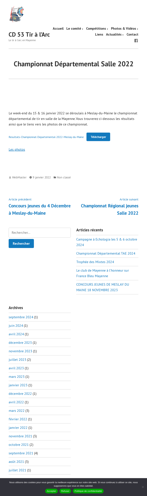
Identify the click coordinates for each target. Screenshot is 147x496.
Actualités (114, 34)
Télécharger (98, 137)
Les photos (17, 149)
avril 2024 (16, 334)
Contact (132, 34)
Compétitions (96, 28)
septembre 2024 (21, 317)
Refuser (65, 491)
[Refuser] (142, 487)
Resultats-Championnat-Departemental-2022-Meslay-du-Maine (46, 137)
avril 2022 (16, 402)
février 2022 (18, 419)
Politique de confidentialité (88, 491)
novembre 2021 (20, 436)
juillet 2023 (17, 359)
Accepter (51, 491)
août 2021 (16, 461)
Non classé (64, 177)
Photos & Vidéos (123, 28)
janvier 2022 (18, 427)
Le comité (73, 28)
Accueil (58, 28)
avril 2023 (16, 368)
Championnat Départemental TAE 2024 (105, 253)
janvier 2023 (18, 385)
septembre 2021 (21, 453)
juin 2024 (16, 325)
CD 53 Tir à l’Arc (29, 34)
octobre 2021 (19, 444)
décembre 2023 (20, 342)
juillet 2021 (17, 470)
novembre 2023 (20, 351)
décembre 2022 (20, 393)
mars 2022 (17, 410)
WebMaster (19, 177)
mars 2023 (17, 376)
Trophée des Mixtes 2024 (95, 262)
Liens (99, 34)
